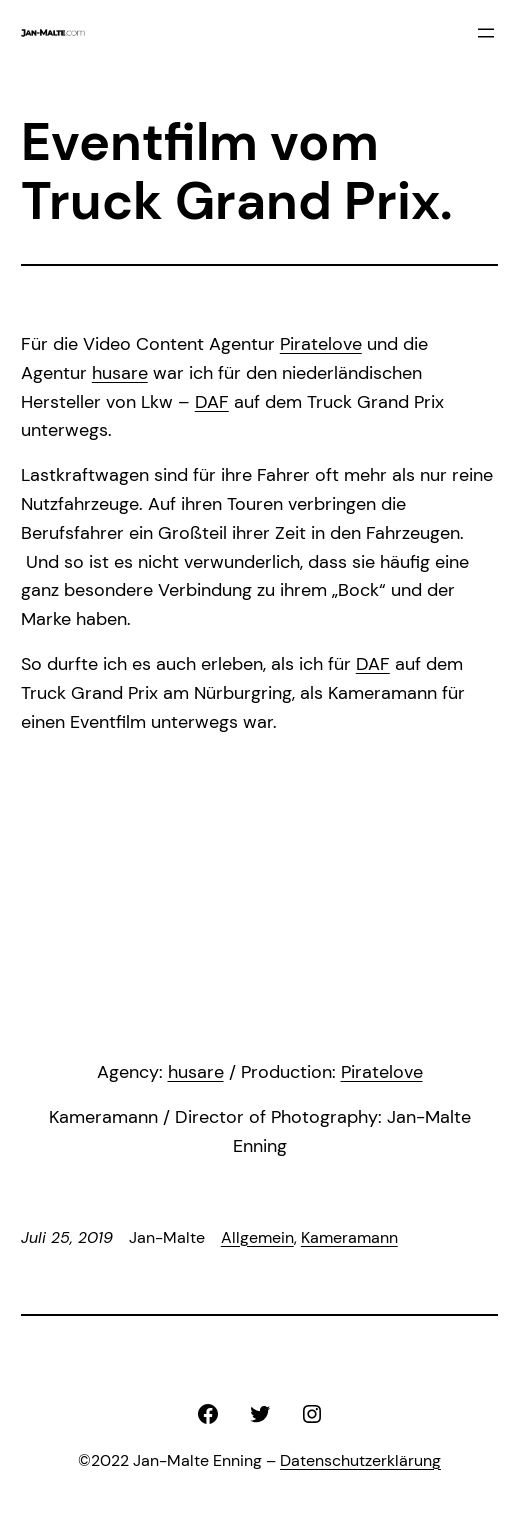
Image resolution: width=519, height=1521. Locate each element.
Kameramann (349, 1237)
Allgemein (257, 1237)
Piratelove (321, 344)
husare (120, 373)
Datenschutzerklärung (360, 1460)
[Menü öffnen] (486, 33)
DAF (212, 402)
